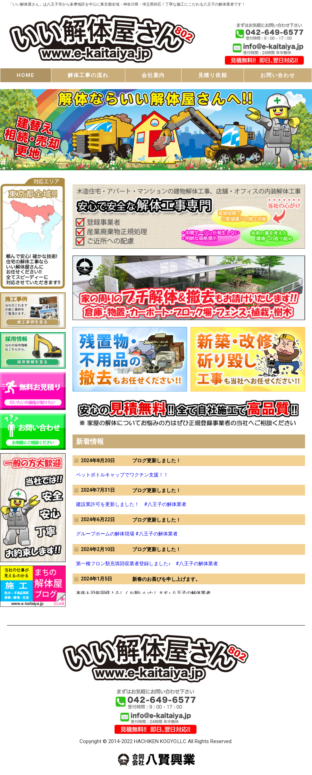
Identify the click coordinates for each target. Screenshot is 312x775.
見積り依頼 (212, 75)
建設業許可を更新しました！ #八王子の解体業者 (131, 504)
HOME (25, 75)
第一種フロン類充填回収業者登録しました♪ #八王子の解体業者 (147, 563)
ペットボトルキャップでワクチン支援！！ (122, 474)
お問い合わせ (277, 75)
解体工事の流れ (88, 75)
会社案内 (153, 75)
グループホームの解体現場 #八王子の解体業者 (127, 533)
